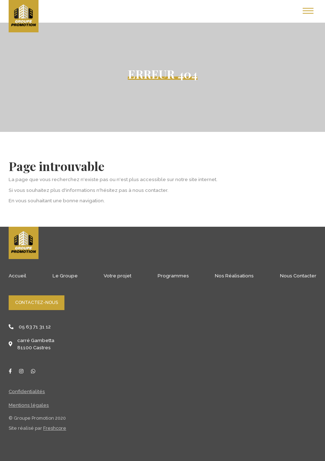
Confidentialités (27, 391)
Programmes (173, 275)
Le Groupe (65, 275)
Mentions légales (29, 405)
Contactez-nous (36, 302)
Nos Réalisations (234, 275)
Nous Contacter (298, 275)
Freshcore (54, 428)
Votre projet (117, 275)
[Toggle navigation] (308, 11)
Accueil (17, 275)
